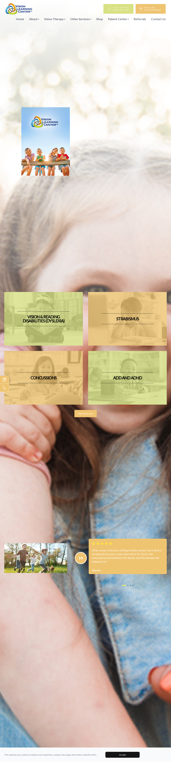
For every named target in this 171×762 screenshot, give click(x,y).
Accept (122, 754)
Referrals (140, 19)
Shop (99, 19)
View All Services (85, 413)
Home (20, 19)
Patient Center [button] (118, 19)
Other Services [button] (80, 19)
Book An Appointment (153, 8)
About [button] (34, 19)
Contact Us (158, 19)
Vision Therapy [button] (54, 19)
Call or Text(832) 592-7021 (121, 8)
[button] (124, 585)
